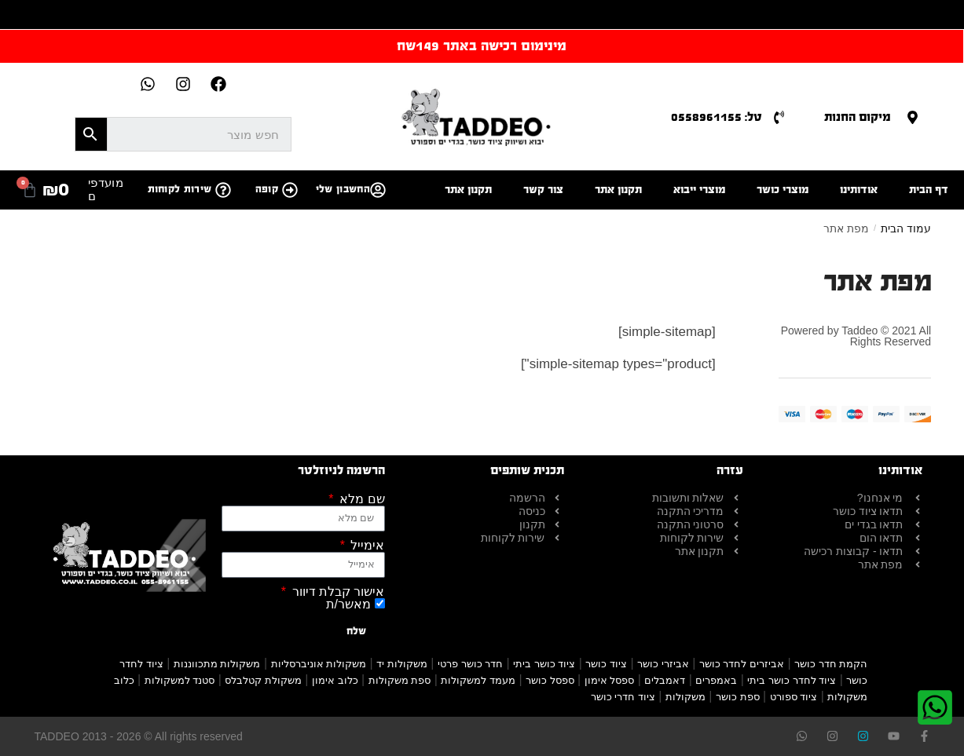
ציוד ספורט (794, 697)
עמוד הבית (906, 228)
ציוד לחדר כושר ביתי (791, 680)
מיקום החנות (857, 116)
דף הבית (928, 189)
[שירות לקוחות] (223, 190)
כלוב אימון (335, 680)
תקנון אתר (618, 189)
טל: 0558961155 (716, 116)
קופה (266, 189)
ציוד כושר (606, 664)
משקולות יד (401, 664)
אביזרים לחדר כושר (741, 664)
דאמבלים (664, 680)
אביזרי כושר (663, 664)
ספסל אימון (610, 680)
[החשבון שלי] (378, 190)
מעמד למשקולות (478, 680)
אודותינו (859, 189)
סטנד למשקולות (180, 680)
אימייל (365, 545)
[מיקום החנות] (912, 117)
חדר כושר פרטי (470, 664)
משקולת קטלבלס (263, 680)
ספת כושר (738, 697)
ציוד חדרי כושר (623, 697)
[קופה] (290, 190)
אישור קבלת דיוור (336, 592)
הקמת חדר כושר (830, 664)
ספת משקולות (399, 680)
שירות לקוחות (180, 189)
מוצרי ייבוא (699, 189)
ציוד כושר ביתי (544, 664)
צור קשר (543, 189)
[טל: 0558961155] (779, 117)
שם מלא (360, 499)
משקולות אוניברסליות (319, 664)
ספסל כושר (550, 680)
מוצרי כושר (782, 189)
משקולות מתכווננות (217, 664)
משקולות (685, 697)
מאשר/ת (348, 604)
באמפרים (716, 680)
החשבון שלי (343, 189)
